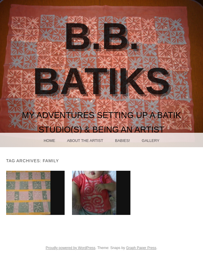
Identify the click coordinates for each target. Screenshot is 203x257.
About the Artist (85, 140)
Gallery (150, 140)
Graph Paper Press (141, 248)
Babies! (122, 140)
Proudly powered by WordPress (71, 248)
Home (49, 140)
